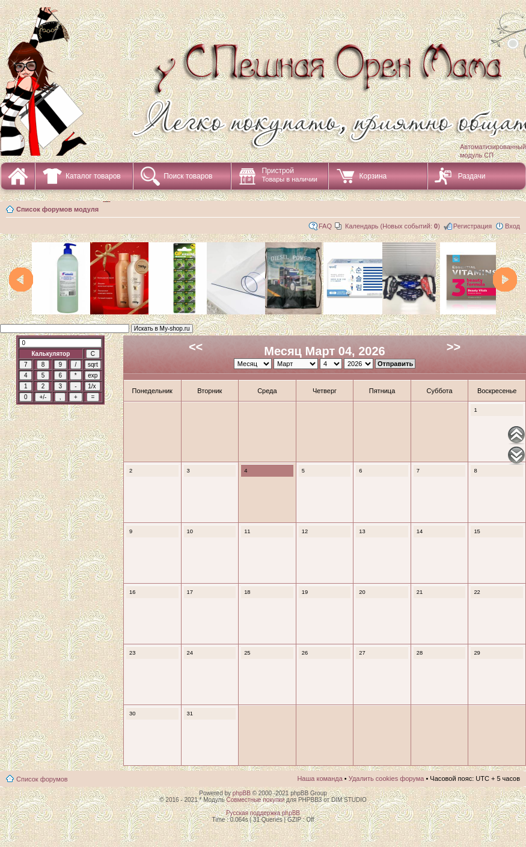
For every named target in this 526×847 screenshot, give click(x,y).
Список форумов (42, 779)
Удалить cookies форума (386, 778)
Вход (512, 226)
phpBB (242, 793)
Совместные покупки (255, 800)
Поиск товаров (188, 176)
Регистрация (472, 226)
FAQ (325, 226)
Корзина (373, 176)
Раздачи (472, 176)
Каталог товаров (93, 176)
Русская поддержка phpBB (263, 813)
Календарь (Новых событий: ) (392, 226)
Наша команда (319, 778)
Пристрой (289, 175)
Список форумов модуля (57, 209)
